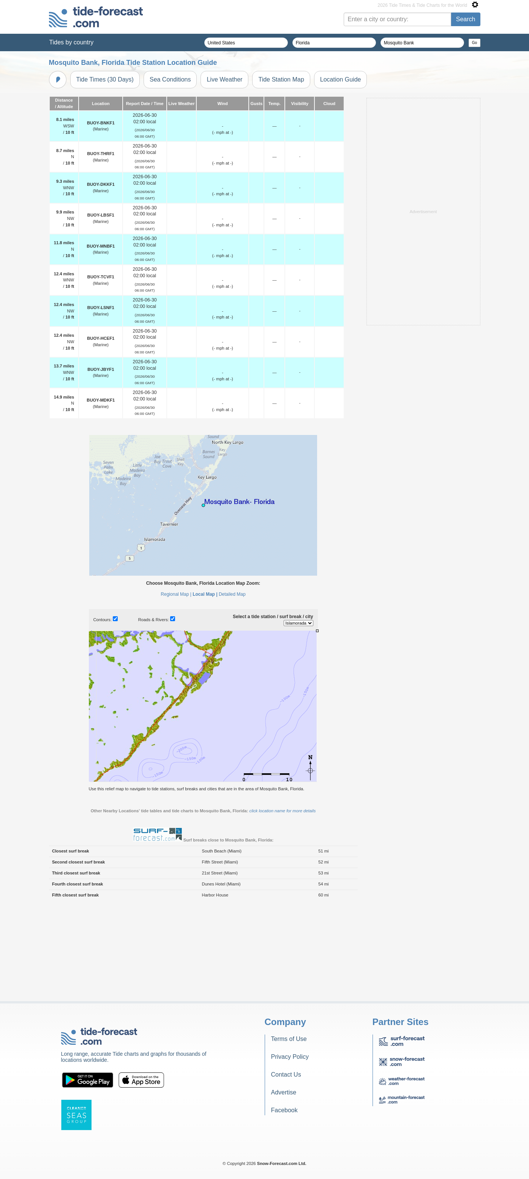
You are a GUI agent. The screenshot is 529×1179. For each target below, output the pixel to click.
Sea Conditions (170, 79)
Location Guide (340, 79)
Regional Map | (176, 689)
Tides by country (71, 42)
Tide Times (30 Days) (105, 79)
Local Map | (205, 689)
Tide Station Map (281, 79)
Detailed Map (232, 689)
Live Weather (224, 79)
